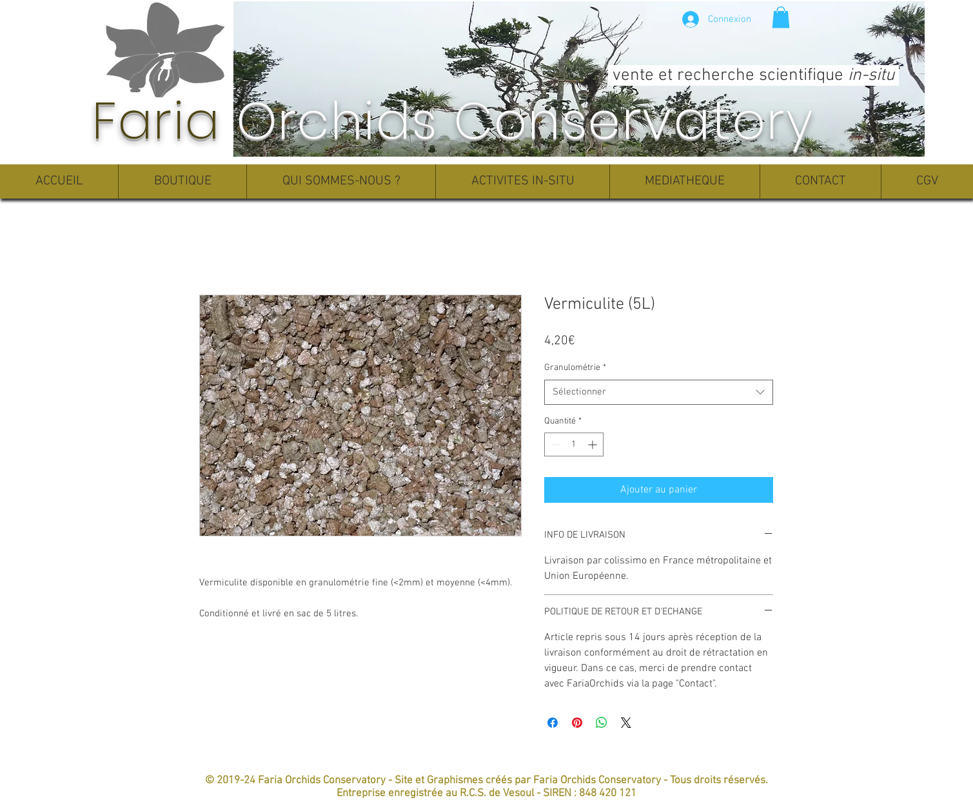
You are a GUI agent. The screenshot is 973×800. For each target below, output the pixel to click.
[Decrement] (554, 444)
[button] (781, 17)
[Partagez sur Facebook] (552, 722)
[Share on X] (626, 722)
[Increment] (593, 444)
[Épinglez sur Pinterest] (577, 722)
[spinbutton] (573, 444)
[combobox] (658, 392)
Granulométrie (575, 367)
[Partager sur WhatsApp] (601, 722)
